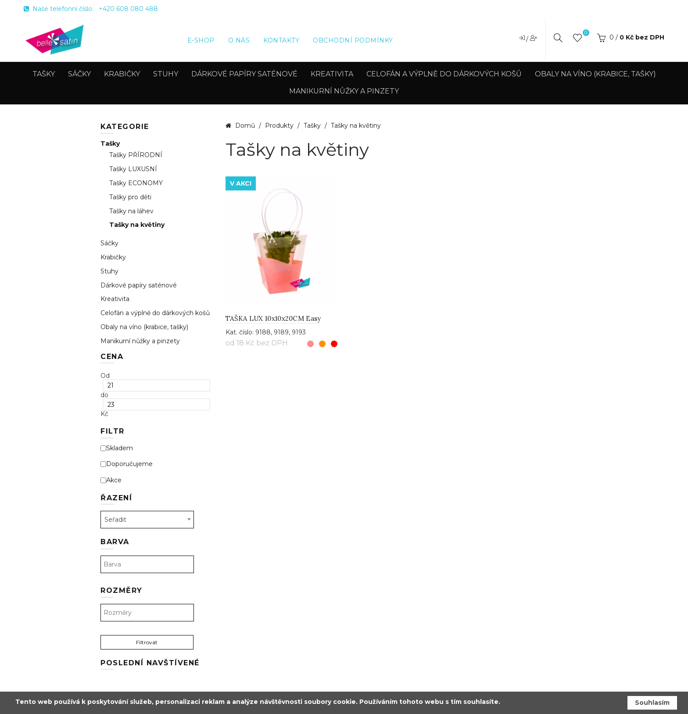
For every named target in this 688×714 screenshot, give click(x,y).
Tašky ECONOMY (136, 183)
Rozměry (121, 590)
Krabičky (122, 74)
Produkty (280, 125)
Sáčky (79, 74)
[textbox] (147, 564)
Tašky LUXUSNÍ (133, 169)
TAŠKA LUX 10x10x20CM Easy (273, 318)
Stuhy (165, 74)
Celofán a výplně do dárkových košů (444, 74)
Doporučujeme (126, 464)
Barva (114, 542)
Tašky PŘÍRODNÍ (135, 155)
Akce (111, 480)
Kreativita (332, 74)
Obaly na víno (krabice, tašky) (595, 74)
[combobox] (147, 519)
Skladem (116, 448)
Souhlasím (652, 703)
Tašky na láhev (131, 211)
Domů (245, 125)
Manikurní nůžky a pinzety (344, 91)
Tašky (43, 74)
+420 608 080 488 (128, 9)
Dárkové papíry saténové (244, 74)
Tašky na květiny (137, 225)
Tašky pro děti (130, 197)
